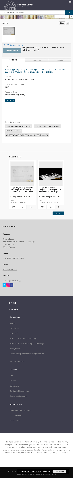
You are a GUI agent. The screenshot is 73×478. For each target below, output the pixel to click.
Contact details (16, 415)
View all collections (17, 361)
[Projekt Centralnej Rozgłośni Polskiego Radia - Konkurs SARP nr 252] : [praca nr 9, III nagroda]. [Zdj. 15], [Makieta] (50, 190)
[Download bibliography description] (13, 207)
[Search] (69, 12)
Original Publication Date (19, 391)
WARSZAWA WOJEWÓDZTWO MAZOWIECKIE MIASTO (27, 135)
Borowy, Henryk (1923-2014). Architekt (19, 79)
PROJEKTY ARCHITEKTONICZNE (47, 126)
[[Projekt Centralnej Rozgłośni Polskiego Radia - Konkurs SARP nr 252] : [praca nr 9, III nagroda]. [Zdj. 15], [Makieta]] (51, 174)
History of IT (14, 333)
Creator (13, 381)
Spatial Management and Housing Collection (27, 354)
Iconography (15, 349)
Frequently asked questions (20, 410)
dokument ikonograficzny (15, 95)
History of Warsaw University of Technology (27, 343)
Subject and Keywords (18, 396)
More (58, 213)
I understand (59, 471)
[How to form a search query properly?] (71, 17)
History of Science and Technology (23, 338)
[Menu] (70, 2)
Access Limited (13, 45)
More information (44, 471)
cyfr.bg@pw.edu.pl (10, 269)
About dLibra (15, 420)
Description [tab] (13, 60)
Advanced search (62, 17)
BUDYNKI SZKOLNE (13, 131)
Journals (13, 323)
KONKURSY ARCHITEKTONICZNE (18, 126)
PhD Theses (14, 328)
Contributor (14, 386)
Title (11, 376)
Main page (13, 309)
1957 (7, 87)
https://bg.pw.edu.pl (10, 280)
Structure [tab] (59, 60)
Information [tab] (36, 60)
